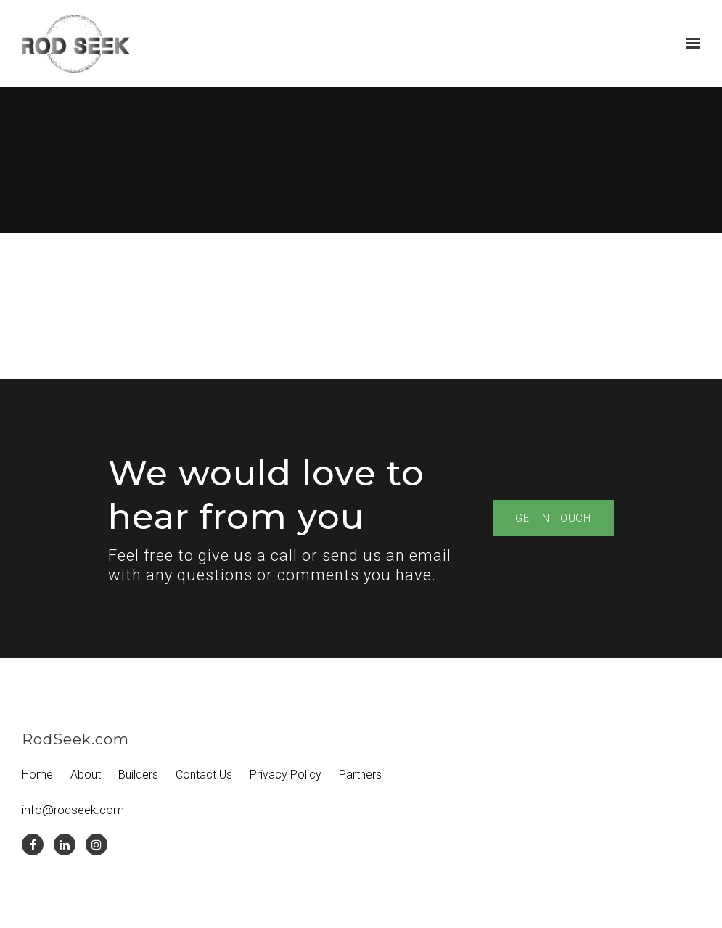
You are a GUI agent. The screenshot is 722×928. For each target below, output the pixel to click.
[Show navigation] (689, 43)
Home (37, 774)
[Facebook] (33, 844)
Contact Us (204, 774)
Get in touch (553, 518)
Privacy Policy (285, 774)
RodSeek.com (75, 739)
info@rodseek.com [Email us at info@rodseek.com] (73, 809)
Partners (360, 774)
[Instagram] (96, 844)
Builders (138, 774)
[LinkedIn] (64, 844)
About (85, 774)
